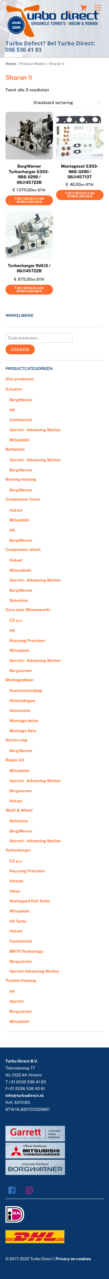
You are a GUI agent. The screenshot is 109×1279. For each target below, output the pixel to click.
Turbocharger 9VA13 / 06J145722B (29, 268)
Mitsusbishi (20, 570)
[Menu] (98, 8)
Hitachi (16, 881)
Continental (20, 419)
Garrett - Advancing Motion (35, 429)
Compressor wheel (23, 549)
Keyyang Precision (27, 640)
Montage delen (23, 720)
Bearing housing (20, 479)
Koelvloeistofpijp (25, 690)
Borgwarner (20, 670)
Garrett (16, 1001)
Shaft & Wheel (19, 810)
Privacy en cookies (73, 1258)
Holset (15, 510)
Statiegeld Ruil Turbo (29, 901)
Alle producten (19, 379)
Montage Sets (22, 730)
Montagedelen (19, 680)
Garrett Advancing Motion (34, 971)
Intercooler (20, 710)
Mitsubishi (19, 440)
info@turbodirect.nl (24, 1095)
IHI (12, 410)
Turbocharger (18, 850)
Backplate (15, 449)
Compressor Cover (23, 499)
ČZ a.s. (15, 620)
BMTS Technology (26, 951)
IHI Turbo (17, 921)
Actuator (13, 389)
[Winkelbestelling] (67, 102)
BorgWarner (20, 399)
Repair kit (14, 760)
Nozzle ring (16, 740)
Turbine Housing (20, 980)
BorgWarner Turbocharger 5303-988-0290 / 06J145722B (29, 174)
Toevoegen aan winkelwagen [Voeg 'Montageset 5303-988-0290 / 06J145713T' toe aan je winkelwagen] (80, 194)
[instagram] (31, 1189)
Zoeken (20, 349)
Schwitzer (18, 600)
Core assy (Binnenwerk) (27, 609)
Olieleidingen (22, 700)
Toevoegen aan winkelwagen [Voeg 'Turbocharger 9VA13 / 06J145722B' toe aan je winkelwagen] (29, 289)
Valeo (14, 891)
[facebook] (13, 1189)
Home (10, 63)
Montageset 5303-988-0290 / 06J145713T (80, 171)
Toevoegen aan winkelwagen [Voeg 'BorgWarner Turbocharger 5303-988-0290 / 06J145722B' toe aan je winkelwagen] (29, 200)
